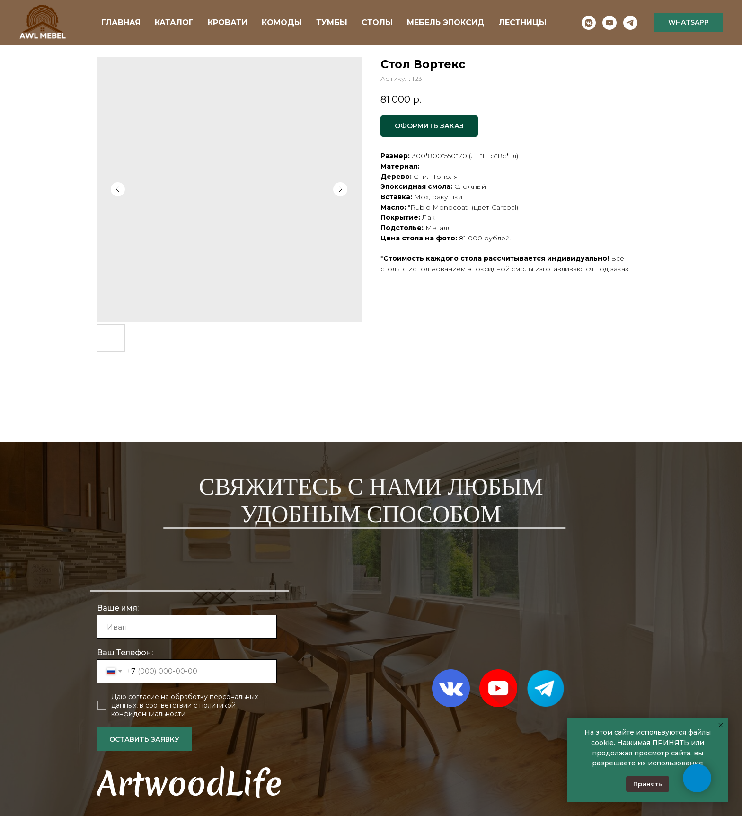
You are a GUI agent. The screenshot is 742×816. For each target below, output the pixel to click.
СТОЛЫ (377, 22)
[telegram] (630, 23)
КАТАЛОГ (174, 22)
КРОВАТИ (227, 22)
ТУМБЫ (331, 22)
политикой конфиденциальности (173, 709)
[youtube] (609, 23)
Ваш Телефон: (125, 652)
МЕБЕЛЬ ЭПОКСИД (446, 22)
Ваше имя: (118, 607)
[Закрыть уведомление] (720, 725)
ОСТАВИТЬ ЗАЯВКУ (144, 739)
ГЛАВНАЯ (121, 22)
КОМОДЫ (282, 22)
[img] (498, 688)
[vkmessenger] (589, 23)
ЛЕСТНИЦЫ (523, 22)
